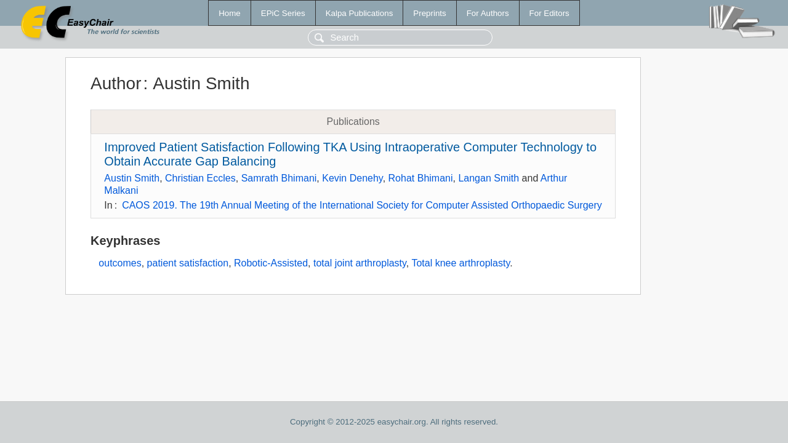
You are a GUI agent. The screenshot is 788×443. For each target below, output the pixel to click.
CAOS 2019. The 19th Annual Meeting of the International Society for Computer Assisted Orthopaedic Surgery (362, 205)
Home (230, 13)
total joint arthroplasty (359, 263)
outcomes (119, 263)
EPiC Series (283, 13)
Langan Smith (488, 178)
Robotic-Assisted (271, 263)
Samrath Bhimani (279, 178)
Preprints (429, 13)
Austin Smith (131, 178)
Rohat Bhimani (420, 178)
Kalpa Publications (359, 13)
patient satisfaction (188, 263)
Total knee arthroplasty (460, 263)
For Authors (488, 13)
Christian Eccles (200, 178)
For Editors (549, 13)
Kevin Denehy (352, 178)
